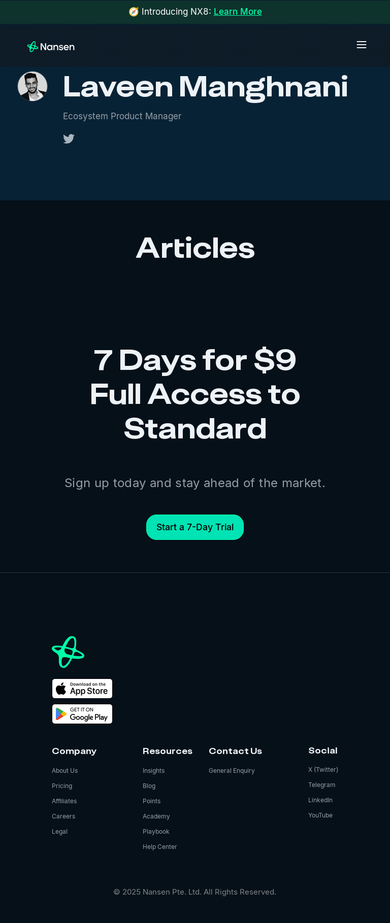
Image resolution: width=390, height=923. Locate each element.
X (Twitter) (323, 769)
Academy (156, 816)
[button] (361, 45)
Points (151, 801)
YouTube (320, 815)
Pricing (62, 786)
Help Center (160, 846)
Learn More (238, 12)
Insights (154, 770)
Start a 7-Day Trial (195, 527)
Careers (63, 816)
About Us (65, 770)
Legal (60, 831)
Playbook (156, 831)
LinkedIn (320, 800)
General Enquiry (232, 770)
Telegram (322, 785)
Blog (149, 786)
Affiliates (64, 801)
